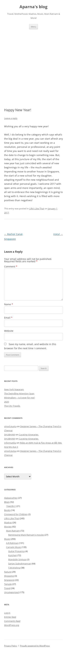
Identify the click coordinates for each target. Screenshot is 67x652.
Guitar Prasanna (16, 551)
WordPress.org (11, 625)
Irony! (58, 234)
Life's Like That (36, 208)
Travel (7, 588)
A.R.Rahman (12, 543)
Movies (7, 526)
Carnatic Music (13, 547)
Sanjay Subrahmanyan (19, 563)
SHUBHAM (9, 434)
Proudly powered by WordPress (35, 645)
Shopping (9, 575)
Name (8, 304)
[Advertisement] (33, 64)
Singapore (9, 580)
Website (8, 330)
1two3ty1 (11, 506)
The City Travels (12, 405)
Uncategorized (11, 592)
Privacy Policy (10, 645)
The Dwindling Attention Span (19, 393)
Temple (8, 584)
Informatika (10, 442)
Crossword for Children (16, 514)
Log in (7, 612)
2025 (6, 401)
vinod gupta (10, 426)
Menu (33, 26)
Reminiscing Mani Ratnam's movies (26, 534)
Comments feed (12, 621)
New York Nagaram (14, 389)
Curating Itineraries (29, 434)
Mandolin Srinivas (17, 559)
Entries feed (10, 616)
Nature (7, 571)
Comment (10, 266)
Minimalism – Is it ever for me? (19, 397)
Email (8, 317)
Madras (8, 522)
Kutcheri (12, 555)
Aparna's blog (33, 6)
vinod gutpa (10, 451)
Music (7, 538)
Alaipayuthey (10, 497)
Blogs (7, 501)
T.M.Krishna (14, 567)
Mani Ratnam (13, 530)
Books (7, 510)
